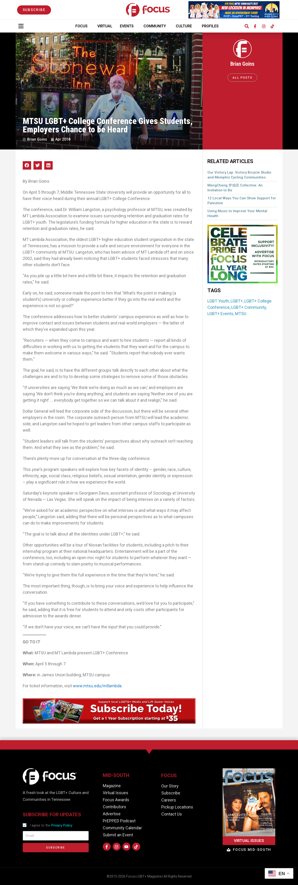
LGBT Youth (218, 301)
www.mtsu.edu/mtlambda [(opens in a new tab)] (97, 685)
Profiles (211, 26)
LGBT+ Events (220, 313)
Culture (185, 26)
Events (128, 26)
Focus (82, 26)
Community (155, 26)
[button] (247, 26)
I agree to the (51, 825)
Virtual (104, 26)
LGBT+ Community (248, 307)
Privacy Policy (61, 825)
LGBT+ (237, 301)
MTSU (240, 313)
